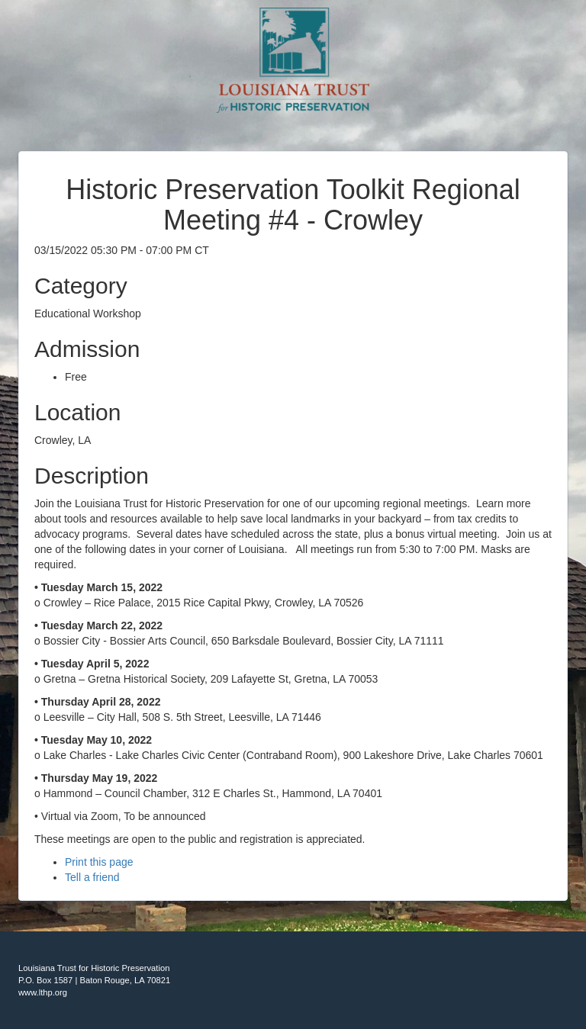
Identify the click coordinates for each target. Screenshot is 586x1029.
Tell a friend (92, 877)
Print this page (99, 862)
